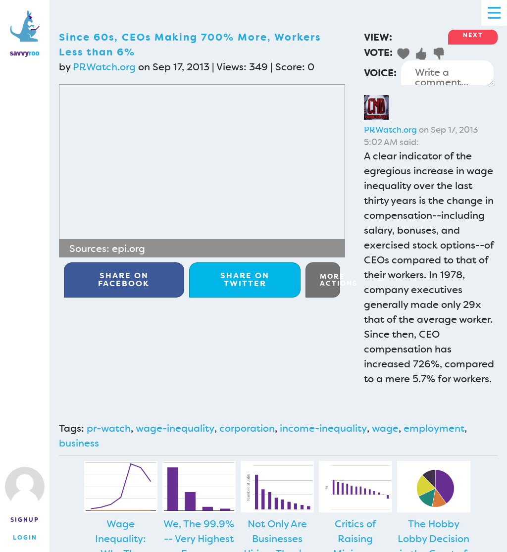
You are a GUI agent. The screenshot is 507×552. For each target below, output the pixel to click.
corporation (247, 428)
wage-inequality (175, 428)
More (330, 280)
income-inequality (323, 428)
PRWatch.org (104, 66)
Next (473, 35)
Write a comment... (447, 72)
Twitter (244, 279)
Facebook (124, 279)
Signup (24, 520)
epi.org (128, 248)
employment (434, 428)
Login (25, 538)
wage (385, 428)
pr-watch (109, 428)
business (79, 443)
